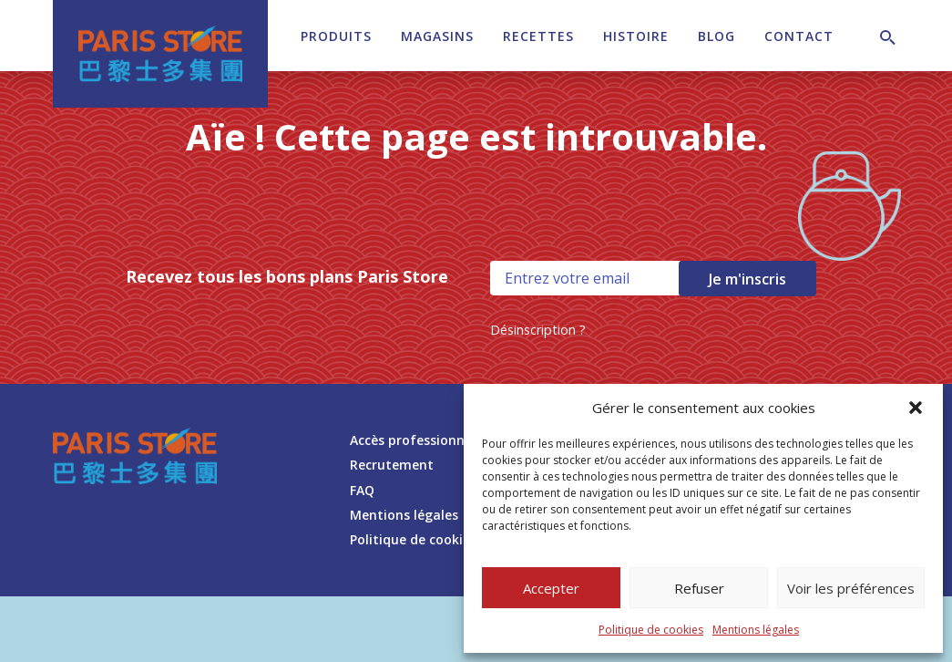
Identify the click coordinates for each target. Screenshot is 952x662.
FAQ (362, 490)
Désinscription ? (538, 329)
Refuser (699, 588)
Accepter (551, 588)
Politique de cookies (651, 629)
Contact (799, 36)
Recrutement (392, 464)
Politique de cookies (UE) (427, 539)
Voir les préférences (851, 588)
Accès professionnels (416, 440)
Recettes (538, 36)
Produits (336, 36)
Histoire (636, 36)
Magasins (437, 36)
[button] (915, 407)
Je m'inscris (747, 279)
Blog (716, 36)
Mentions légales (755, 629)
